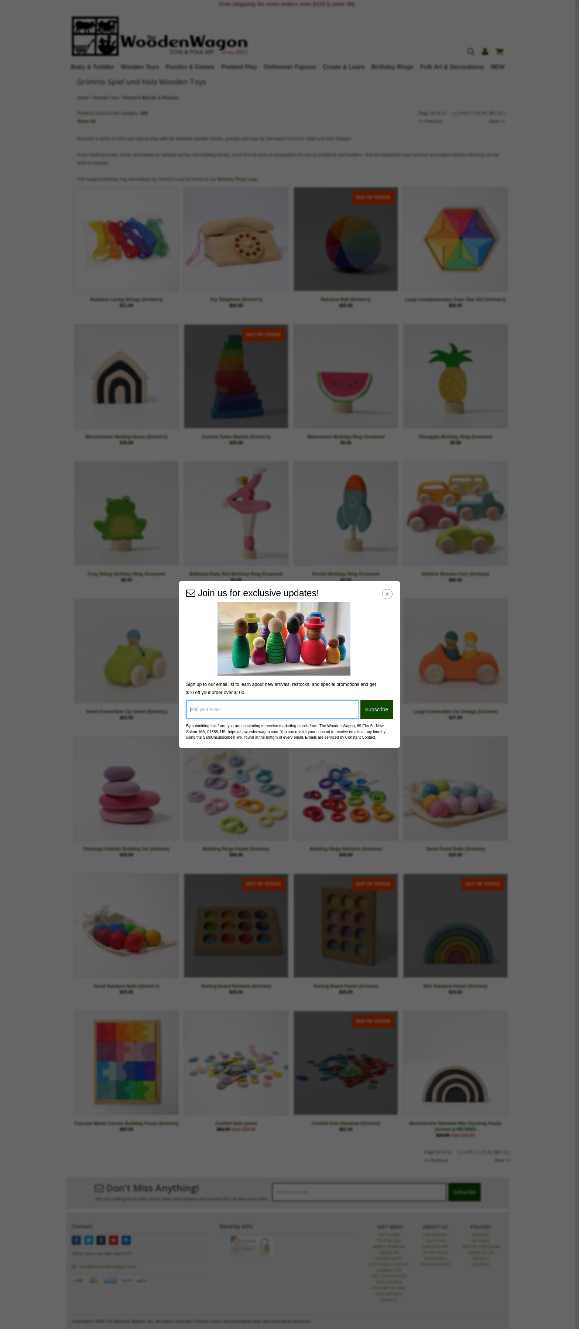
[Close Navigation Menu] (387, 593)
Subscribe (376, 709)
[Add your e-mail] (272, 709)
